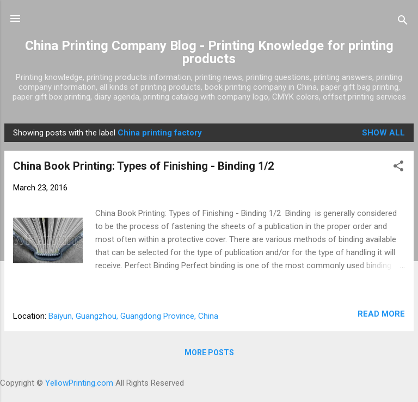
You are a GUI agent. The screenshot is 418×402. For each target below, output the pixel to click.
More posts (209, 352)
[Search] (402, 22)
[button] (398, 167)
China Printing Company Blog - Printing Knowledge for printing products (209, 52)
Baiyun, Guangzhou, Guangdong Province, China (133, 316)
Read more (381, 314)
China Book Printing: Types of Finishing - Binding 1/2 (143, 165)
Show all (383, 133)
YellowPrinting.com (79, 383)
